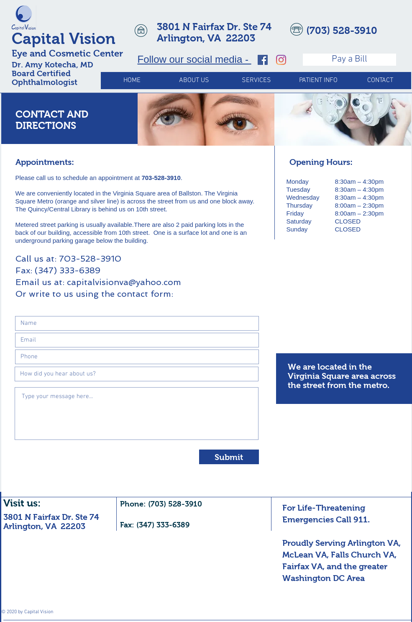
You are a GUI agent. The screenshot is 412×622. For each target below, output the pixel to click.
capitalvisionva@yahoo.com (124, 282)
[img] (206, 119)
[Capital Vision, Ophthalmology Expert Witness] (263, 60)
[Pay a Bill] (349, 60)
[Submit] (229, 457)
